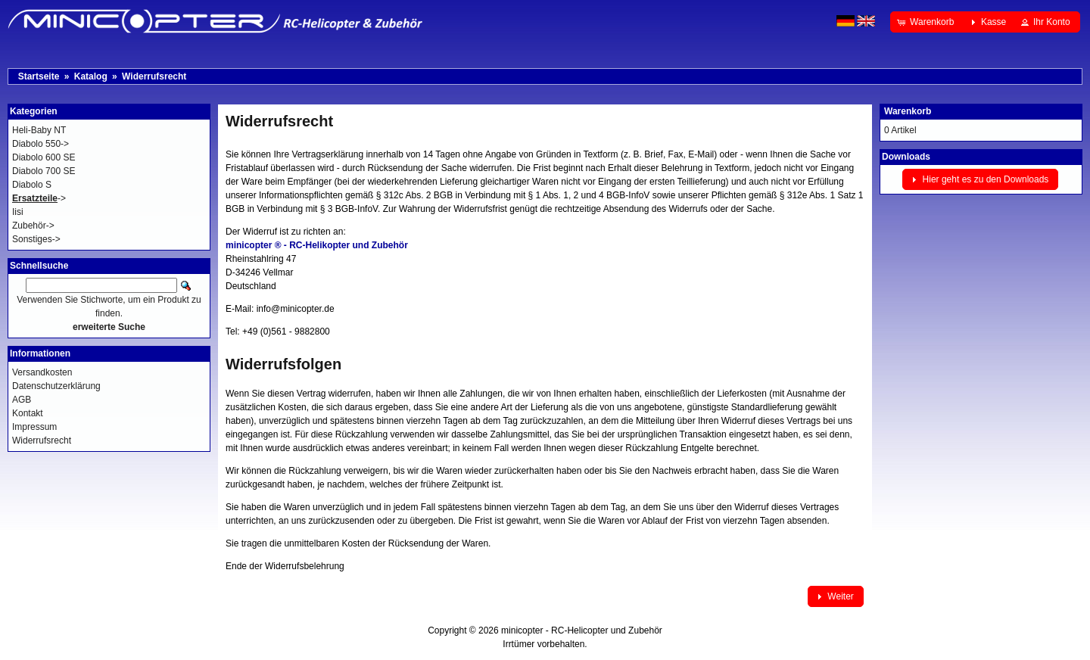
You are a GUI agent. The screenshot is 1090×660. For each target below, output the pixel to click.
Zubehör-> (33, 225)
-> (39, 198)
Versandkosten (42, 372)
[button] (927, 22)
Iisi (17, 212)
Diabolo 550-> (40, 144)
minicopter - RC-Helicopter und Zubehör (581, 630)
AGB (21, 399)
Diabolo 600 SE (43, 157)
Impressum (34, 427)
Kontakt (27, 413)
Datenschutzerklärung (56, 386)
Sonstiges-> (36, 239)
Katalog (90, 76)
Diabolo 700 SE (43, 171)
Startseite (39, 76)
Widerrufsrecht (154, 76)
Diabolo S (31, 184)
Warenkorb (907, 111)
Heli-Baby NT (39, 130)
